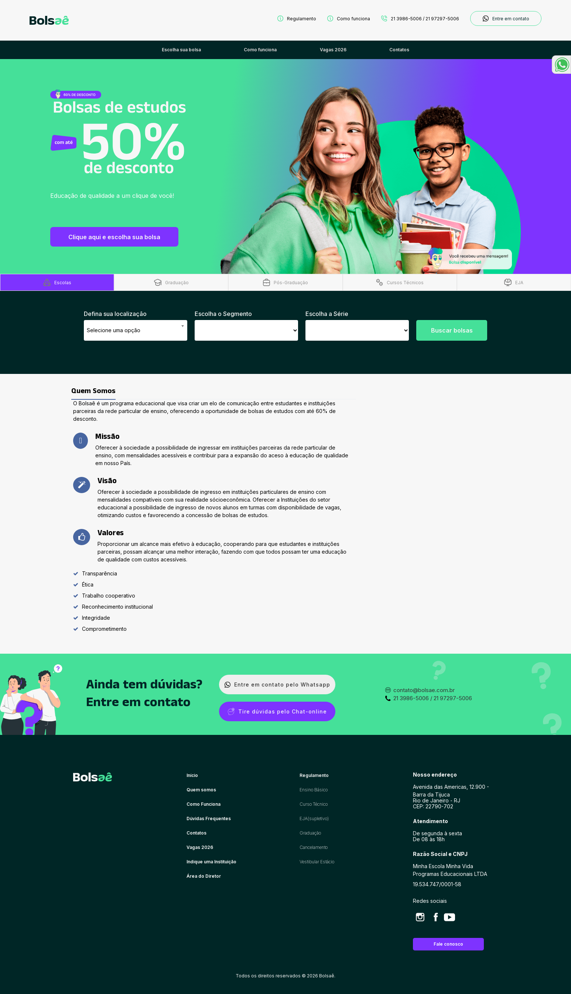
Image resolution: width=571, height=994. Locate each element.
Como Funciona (203, 804)
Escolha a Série (326, 313)
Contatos (196, 833)
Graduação (310, 833)
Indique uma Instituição (211, 861)
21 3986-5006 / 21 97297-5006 (420, 18)
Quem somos (201, 789)
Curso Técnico (314, 804)
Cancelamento (314, 847)
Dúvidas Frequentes (209, 818)
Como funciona (348, 18)
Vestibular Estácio (317, 861)
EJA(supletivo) (314, 818)
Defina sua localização (115, 313)
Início (192, 775)
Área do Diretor (204, 876)
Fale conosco (448, 944)
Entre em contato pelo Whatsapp (277, 684)
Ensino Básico (314, 789)
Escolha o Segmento (223, 313)
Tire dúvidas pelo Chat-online (277, 711)
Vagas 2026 (200, 847)
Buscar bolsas (452, 330)
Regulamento (296, 18)
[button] (561, 64)
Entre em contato (506, 18)
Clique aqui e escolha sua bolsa (114, 237)
